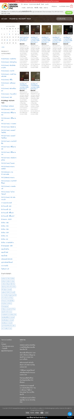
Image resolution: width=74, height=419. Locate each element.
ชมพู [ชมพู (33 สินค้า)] (10, 295)
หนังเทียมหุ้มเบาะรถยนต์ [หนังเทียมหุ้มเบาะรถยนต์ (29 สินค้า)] (7, 320)
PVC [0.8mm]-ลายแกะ (8, 177)
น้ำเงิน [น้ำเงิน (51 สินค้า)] (11, 298)
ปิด (46, 417)
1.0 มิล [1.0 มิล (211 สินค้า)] (7, 281)
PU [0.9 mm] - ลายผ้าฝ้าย (8, 59)
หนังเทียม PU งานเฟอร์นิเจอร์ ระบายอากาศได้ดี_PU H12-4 (57, 40)
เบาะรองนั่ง (4, 265)
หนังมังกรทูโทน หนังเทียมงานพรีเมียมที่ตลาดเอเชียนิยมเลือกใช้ (27, 347)
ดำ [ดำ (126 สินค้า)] (2, 298)
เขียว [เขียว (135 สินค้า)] (14, 325)
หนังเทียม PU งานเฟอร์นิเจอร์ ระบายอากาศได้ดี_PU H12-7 (35, 86)
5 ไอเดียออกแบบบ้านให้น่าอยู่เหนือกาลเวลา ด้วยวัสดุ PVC (28, 400)
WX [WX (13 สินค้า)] (8, 292)
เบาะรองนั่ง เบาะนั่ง (26, 11)
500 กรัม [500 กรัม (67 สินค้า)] (4, 286)
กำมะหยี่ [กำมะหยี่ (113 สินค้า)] (13, 292)
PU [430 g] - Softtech (7, 106)
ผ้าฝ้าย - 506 (5, 229)
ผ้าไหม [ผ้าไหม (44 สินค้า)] (13, 309)
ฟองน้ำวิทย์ (4, 252)
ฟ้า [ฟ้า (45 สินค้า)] (7, 311)
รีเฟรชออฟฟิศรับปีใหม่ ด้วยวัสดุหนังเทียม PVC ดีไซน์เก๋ (26, 380)
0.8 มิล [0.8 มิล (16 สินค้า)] (12, 278)
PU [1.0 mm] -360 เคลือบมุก (8, 89)
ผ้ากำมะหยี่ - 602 (6, 206)
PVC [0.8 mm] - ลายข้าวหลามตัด (7, 173)
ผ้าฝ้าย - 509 (5, 232)
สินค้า (42, 4)
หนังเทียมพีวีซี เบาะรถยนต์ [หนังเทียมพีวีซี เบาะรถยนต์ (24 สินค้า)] (8, 317)
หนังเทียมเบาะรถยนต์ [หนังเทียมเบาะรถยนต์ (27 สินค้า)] (7, 323)
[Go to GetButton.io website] (70, 417)
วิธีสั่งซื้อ (36, 7)
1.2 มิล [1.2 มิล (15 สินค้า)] (12, 281)
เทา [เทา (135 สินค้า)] (2, 328)
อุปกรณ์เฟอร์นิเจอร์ (7, 262)
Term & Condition (6, 339)
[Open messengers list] (70, 414)
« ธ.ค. (2, 47)
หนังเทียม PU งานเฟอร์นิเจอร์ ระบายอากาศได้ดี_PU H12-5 (67, 40)
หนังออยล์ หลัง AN (6, 259)
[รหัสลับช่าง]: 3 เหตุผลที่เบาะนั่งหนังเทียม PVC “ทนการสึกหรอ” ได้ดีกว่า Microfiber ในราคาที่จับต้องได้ (28, 390)
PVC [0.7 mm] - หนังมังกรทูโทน (8, 159)
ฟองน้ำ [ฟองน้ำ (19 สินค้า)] (3, 311)
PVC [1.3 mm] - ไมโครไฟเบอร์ (8, 193)
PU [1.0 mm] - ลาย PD (7, 71)
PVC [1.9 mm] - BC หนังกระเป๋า (8, 198)
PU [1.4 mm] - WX (6, 97)
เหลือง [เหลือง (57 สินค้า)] (6, 328)
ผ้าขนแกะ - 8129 (6, 219)
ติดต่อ (41, 7)
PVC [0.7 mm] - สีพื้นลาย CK (8, 153)
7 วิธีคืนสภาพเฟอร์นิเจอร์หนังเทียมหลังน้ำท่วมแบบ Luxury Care (27, 372)
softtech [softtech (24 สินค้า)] (4, 292)
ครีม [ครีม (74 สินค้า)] (6, 295)
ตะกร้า (47, 4)
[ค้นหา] (21, 4)
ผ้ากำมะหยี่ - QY (6, 209)
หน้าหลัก (4, 19)
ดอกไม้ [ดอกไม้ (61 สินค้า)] (14, 295)
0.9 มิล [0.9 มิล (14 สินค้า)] (3, 281)
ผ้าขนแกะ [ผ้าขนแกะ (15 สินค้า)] (4, 300)
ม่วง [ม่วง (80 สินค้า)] (10, 311)
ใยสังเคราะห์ (5, 269)
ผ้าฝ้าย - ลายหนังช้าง (7, 242)
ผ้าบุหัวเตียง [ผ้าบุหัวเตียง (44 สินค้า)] (11, 300)
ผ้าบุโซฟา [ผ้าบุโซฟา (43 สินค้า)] (4, 303)
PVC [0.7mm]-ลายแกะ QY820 (8, 168)
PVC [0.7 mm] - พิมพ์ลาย (8, 127)
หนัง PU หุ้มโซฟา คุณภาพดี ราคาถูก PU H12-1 (24, 39)
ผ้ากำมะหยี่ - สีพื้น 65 (7, 212)
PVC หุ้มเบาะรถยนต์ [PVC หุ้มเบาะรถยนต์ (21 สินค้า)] (6, 289)
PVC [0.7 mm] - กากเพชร (8, 123)
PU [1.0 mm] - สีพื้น (6, 79)
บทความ (46, 7)
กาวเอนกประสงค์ (6, 203)
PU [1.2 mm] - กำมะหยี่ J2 (8, 94)
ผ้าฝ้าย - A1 (4, 236)
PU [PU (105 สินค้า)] (11, 286)
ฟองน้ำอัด (4, 255)
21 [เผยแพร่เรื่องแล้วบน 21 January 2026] (7, 40)
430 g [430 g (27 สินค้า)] (7, 284)
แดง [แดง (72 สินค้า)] (10, 328)
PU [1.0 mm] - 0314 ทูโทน (9, 62)
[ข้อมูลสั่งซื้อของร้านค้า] (64, 18)
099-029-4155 (9, 346)
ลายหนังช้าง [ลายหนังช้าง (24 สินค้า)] (5, 314)
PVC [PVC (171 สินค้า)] (14, 286)
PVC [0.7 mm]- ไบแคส (8, 163)
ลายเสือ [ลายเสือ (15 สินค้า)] (11, 314)
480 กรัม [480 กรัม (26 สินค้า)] (13, 284)
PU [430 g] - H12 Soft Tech (7, 102)
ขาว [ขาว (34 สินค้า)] (3, 295)
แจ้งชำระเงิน (30, 7)
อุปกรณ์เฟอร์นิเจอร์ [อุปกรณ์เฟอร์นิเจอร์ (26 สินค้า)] (6, 325)
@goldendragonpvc (7, 350)
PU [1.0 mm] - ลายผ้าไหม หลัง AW (8, 75)
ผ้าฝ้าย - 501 (5, 226)
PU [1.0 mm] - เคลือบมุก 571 (8, 84)
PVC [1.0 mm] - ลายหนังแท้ (8, 187)
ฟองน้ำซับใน (5, 249)
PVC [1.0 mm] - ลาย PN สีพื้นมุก (8, 182)
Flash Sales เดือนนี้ (34, 4)
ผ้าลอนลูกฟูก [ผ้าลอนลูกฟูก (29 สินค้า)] (5, 306)
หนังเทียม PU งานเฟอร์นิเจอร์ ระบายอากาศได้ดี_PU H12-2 (35, 40)
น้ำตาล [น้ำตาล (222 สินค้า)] (6, 298)
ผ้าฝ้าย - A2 (4, 239)
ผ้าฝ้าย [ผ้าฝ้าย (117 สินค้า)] (9, 303)
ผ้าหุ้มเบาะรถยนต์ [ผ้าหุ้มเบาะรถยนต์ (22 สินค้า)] (6, 309)
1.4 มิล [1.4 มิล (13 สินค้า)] (3, 284)
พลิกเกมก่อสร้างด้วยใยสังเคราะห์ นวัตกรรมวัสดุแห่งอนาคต (27, 365)
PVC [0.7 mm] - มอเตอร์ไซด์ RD (8, 131)
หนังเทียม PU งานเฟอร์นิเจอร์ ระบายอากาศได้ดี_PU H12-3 (46, 40)
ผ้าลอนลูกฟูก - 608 (6, 245)
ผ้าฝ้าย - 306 (5, 222)
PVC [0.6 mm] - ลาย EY (8, 109)
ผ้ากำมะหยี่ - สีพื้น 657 (7, 216)
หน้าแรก (26, 4)
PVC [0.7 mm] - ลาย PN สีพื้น (8, 142)
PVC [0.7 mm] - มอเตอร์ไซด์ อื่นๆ (8, 137)
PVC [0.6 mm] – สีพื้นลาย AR (8, 119)
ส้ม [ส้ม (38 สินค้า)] (15, 314)
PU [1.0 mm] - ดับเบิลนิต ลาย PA (8, 66)
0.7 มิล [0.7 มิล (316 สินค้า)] (7, 278)
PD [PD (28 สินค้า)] (8, 286)
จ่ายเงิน (24, 7)
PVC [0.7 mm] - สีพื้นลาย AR (8, 148)
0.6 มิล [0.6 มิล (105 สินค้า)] (3, 278)
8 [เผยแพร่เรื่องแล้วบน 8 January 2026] (9, 34)
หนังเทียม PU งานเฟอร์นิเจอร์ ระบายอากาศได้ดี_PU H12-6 (24, 86)
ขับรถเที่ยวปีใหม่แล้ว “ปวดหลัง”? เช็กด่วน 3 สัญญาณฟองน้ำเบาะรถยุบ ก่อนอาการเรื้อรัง (27, 356)
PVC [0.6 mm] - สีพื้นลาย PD (8, 114)
